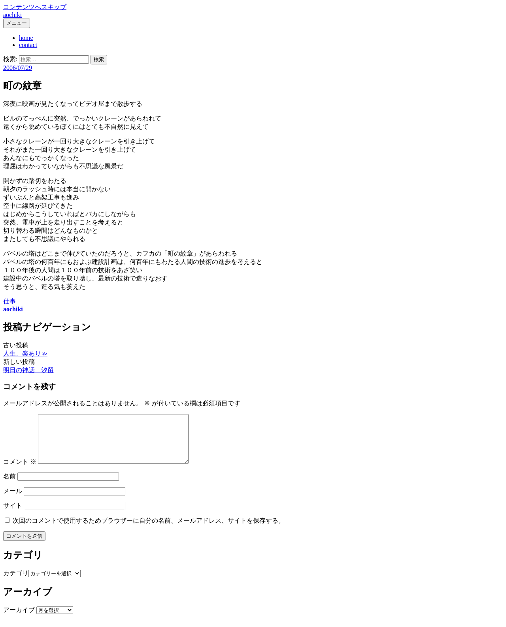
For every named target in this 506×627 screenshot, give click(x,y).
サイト (12, 515)
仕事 (9, 301)
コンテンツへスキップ (34, 7)
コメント (19, 471)
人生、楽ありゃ (25, 353)
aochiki (12, 14)
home (26, 37)
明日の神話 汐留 (28, 370)
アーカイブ (19, 619)
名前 (9, 485)
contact (28, 44)
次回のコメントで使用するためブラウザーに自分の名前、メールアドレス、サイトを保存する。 (149, 530)
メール (12, 500)
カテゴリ (15, 582)
